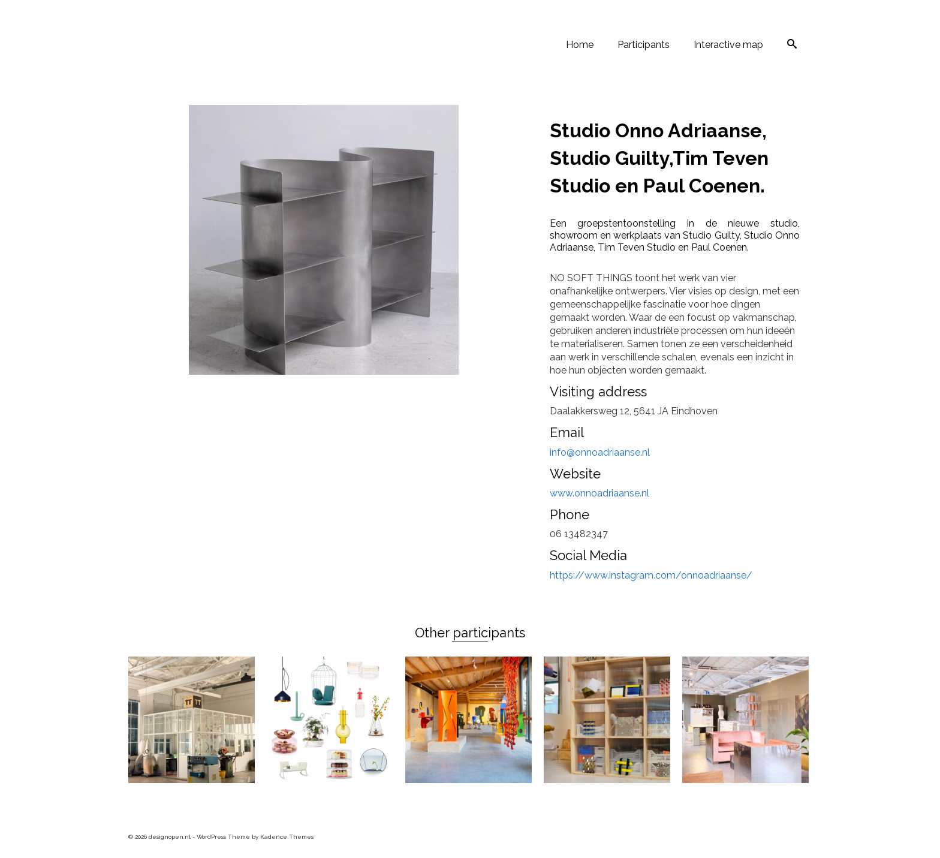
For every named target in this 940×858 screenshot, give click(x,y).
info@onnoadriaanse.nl (600, 452)
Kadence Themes (287, 836)
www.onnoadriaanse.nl (599, 493)
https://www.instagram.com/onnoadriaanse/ (651, 575)
